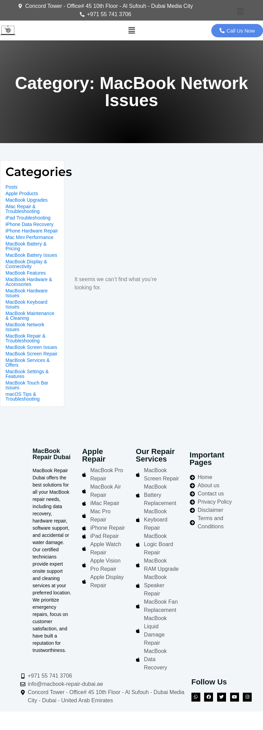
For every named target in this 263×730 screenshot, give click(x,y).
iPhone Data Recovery (29, 224)
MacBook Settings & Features (27, 374)
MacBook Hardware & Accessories (28, 282)
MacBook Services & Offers (27, 362)
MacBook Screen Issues (31, 347)
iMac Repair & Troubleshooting (22, 209)
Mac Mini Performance (29, 237)
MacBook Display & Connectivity (26, 264)
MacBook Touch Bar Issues (26, 385)
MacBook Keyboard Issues (26, 304)
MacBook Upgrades (26, 200)
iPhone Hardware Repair (31, 231)
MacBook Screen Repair (31, 353)
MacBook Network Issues (25, 327)
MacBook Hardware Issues (26, 293)
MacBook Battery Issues (31, 255)
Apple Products (21, 193)
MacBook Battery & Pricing (26, 246)
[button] (240, 11)
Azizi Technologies (221, 720)
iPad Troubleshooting (28, 218)
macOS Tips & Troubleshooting (22, 396)
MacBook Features (25, 273)
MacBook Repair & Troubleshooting (25, 338)
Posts (11, 187)
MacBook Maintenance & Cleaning (29, 316)
